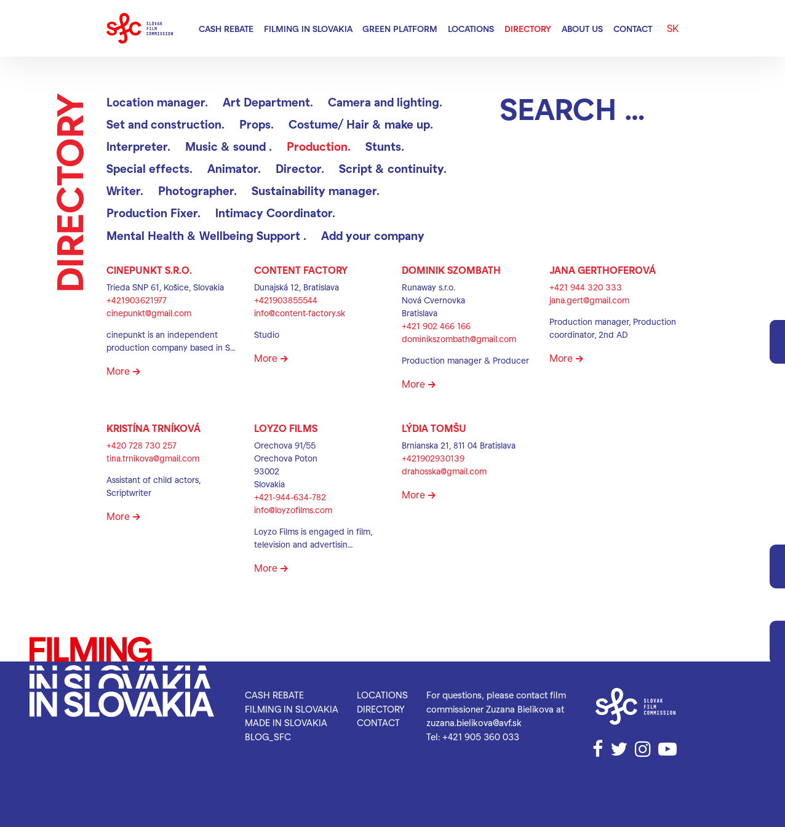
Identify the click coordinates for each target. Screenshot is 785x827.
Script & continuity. (393, 168)
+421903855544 (285, 300)
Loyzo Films (285, 428)
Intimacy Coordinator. (275, 213)
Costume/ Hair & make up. (361, 124)
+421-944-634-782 (290, 497)
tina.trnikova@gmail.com (152, 458)
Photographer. (197, 190)
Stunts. (384, 146)
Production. (319, 146)
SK (673, 28)
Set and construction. (165, 124)
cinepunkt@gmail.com (148, 313)
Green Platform (399, 28)
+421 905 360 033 (480, 736)
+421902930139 (433, 458)
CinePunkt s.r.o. (149, 270)
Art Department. (268, 102)
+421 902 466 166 (436, 326)
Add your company (372, 235)
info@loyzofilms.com (293, 510)
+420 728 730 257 (141, 445)
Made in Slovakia (286, 722)
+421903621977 (136, 300)
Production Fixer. (153, 213)
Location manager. (157, 102)
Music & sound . (228, 146)
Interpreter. (138, 146)
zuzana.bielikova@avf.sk (474, 722)
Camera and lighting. (385, 102)
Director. (300, 168)
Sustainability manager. (316, 190)
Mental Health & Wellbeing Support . (206, 235)
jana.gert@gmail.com (589, 300)
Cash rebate (226, 28)
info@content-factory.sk (299, 313)
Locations (471, 28)
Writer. (124, 190)
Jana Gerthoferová (602, 270)
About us (582, 28)
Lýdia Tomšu (434, 428)
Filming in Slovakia (308, 28)
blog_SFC (268, 736)
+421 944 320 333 (585, 287)
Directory (527, 28)
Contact (632, 28)
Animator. (234, 168)
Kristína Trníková (153, 428)
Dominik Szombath (451, 270)
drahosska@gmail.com (444, 471)
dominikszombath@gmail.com (459, 339)
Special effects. (149, 168)
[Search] (589, 108)
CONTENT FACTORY (301, 270)
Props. (256, 124)
